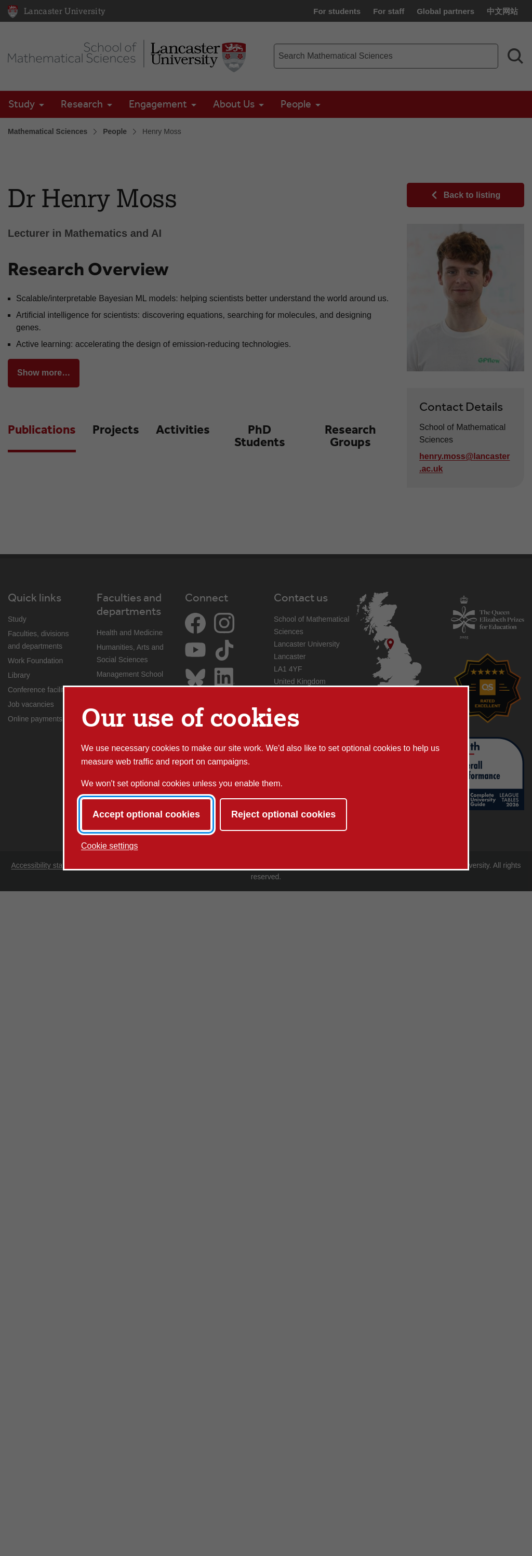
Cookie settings (109, 845)
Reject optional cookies (283, 814)
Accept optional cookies (146, 814)
